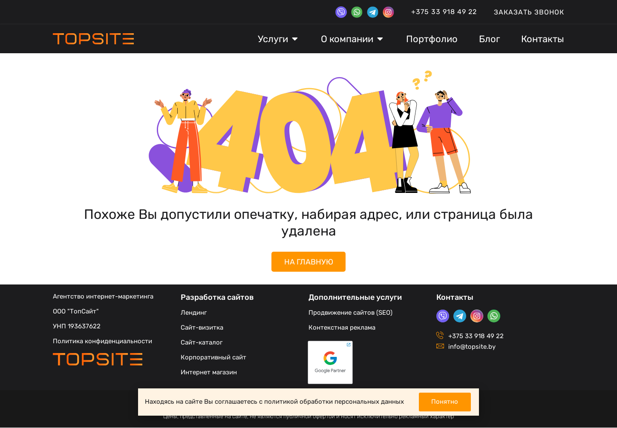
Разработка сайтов (217, 297)
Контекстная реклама (341, 328)
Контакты (454, 297)
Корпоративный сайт (213, 358)
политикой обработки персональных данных (334, 401)
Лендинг (194, 313)
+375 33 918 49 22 (444, 12)
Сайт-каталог (201, 343)
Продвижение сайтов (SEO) (350, 313)
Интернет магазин (209, 372)
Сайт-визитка (202, 328)
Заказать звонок (529, 12)
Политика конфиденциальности (102, 341)
